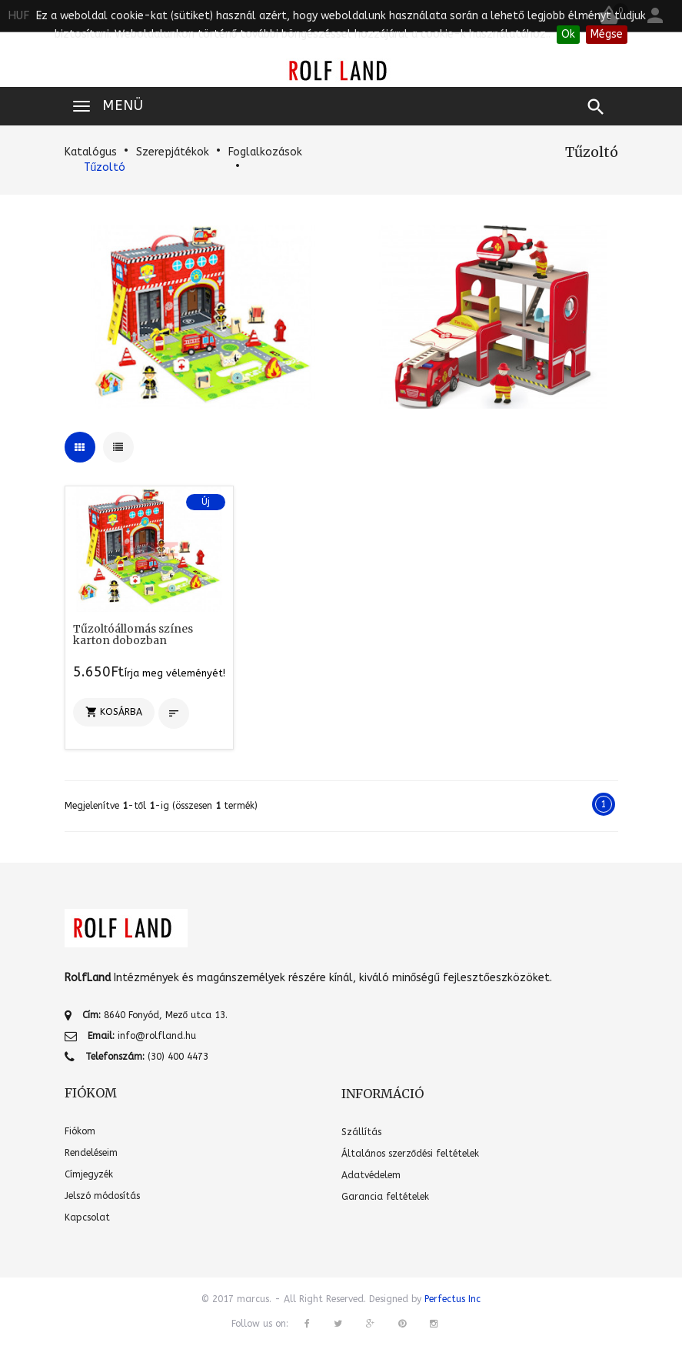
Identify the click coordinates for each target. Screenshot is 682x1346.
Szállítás (361, 1132)
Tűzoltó (105, 167)
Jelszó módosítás (102, 1196)
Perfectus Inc (452, 1299)
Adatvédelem (371, 1175)
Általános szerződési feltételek (410, 1153)
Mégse (607, 34)
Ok (568, 34)
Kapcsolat (87, 1217)
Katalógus (91, 152)
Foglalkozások (265, 152)
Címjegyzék (89, 1174)
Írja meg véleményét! (175, 673)
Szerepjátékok (172, 152)
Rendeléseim (91, 1152)
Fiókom (80, 1131)
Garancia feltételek (385, 1196)
